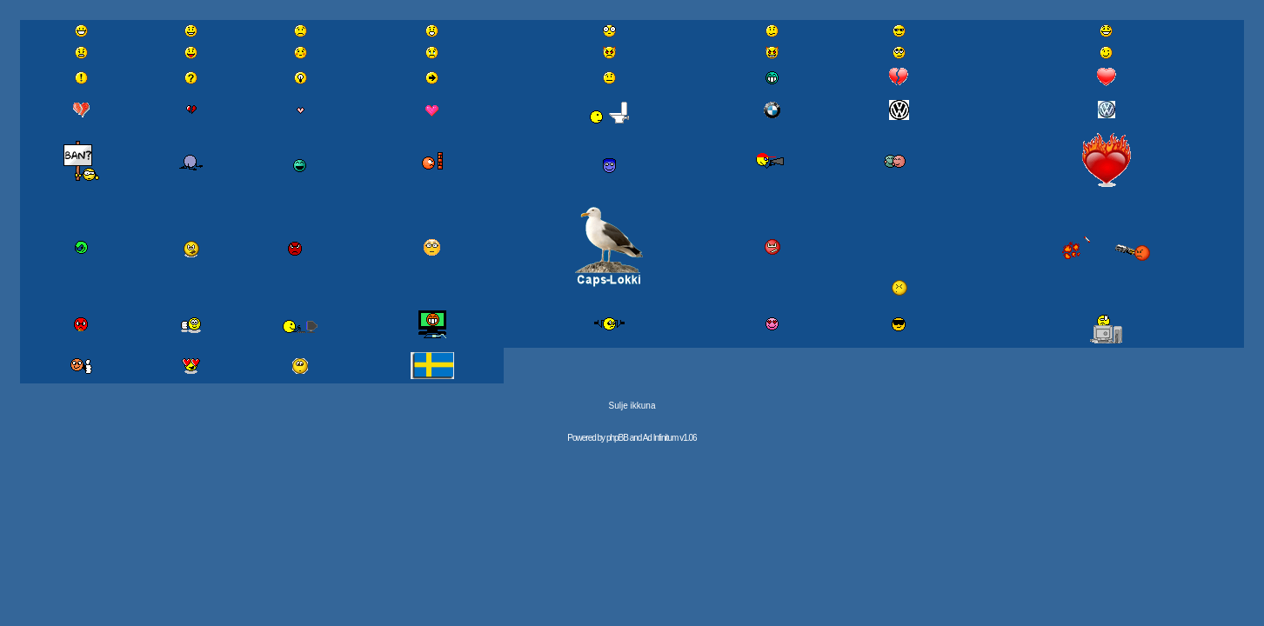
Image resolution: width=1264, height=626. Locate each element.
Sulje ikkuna (632, 405)
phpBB (617, 438)
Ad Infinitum (661, 438)
